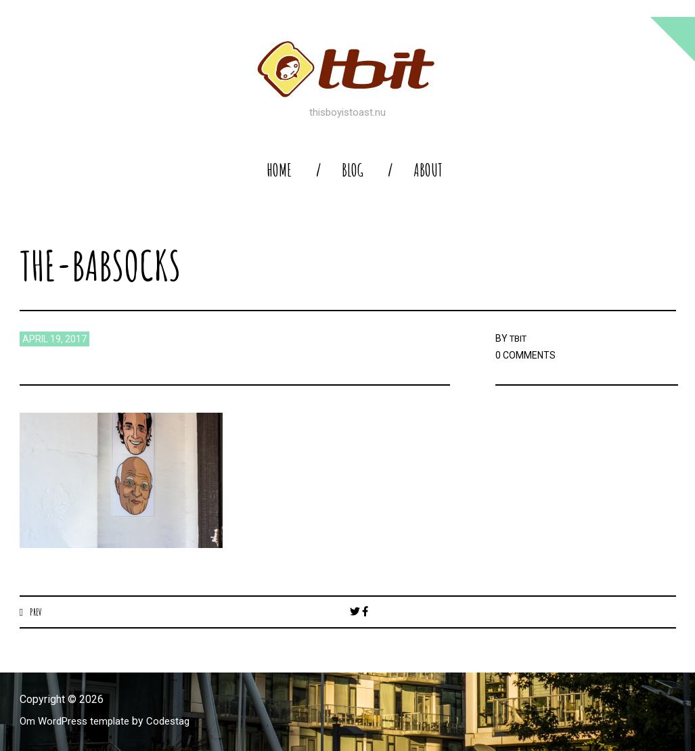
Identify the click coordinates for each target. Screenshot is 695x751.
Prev (36, 611)
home (279, 170)
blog (352, 170)
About (428, 170)
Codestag (177, 721)
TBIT (520, 338)
